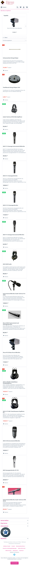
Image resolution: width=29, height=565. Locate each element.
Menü (3, 7)
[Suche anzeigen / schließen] (17, 7)
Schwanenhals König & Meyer (10, 58)
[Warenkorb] (27, 7)
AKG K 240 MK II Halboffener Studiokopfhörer (10, 382)
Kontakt (13, 546)
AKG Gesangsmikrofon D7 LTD (11, 470)
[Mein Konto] (23, 7)
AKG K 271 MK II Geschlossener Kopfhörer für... (13, 412)
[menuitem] (3, 7)
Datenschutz (15, 550)
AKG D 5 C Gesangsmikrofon (10, 176)
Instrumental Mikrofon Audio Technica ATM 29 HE (14, 500)
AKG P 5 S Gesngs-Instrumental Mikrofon (13, 234)
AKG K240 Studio (7, 264)
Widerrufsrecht (8, 550)
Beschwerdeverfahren (20, 546)
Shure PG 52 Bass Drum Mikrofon (14, 28)
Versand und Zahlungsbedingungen (10, 548)
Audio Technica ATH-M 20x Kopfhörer (12, 117)
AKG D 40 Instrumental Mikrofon (11, 441)
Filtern (5, 37)
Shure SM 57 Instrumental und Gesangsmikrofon (11, 323)
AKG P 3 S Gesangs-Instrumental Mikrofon (14, 146)
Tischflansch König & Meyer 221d (11, 87)
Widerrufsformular (21, 548)
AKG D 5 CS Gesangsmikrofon (10, 205)
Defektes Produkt (6, 546)
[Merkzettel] (20, 7)
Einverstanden (14, 563)
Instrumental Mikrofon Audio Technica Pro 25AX (14, 294)
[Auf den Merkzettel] (5, 70)
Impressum (21, 550)
